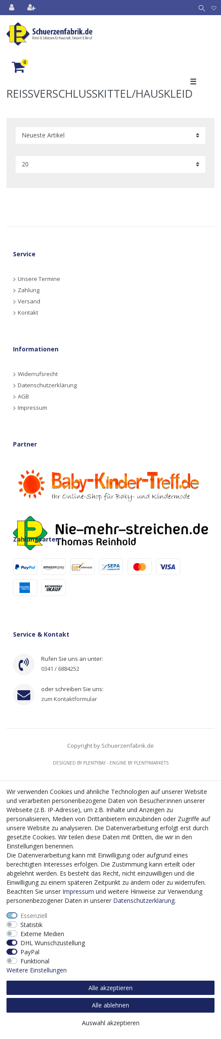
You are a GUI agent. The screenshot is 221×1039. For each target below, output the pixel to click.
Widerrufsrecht (38, 374)
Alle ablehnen (110, 1005)
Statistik (31, 925)
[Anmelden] (12, 7)
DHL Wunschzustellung (52, 943)
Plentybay (94, 763)
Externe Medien (42, 934)
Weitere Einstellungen (36, 970)
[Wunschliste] (214, 7)
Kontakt (28, 312)
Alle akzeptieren (110, 988)
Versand (29, 301)
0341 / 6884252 (60, 668)
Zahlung (28, 290)
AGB (23, 396)
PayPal (29, 952)
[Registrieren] (32, 7)
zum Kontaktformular (69, 699)
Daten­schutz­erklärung (144, 900)
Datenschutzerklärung (47, 385)
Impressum (32, 407)
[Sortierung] (110, 135)
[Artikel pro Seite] (110, 164)
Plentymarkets (151, 763)
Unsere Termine (39, 279)
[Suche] (200, 7)
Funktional (34, 961)
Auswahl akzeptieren (111, 1023)
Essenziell (33, 916)
